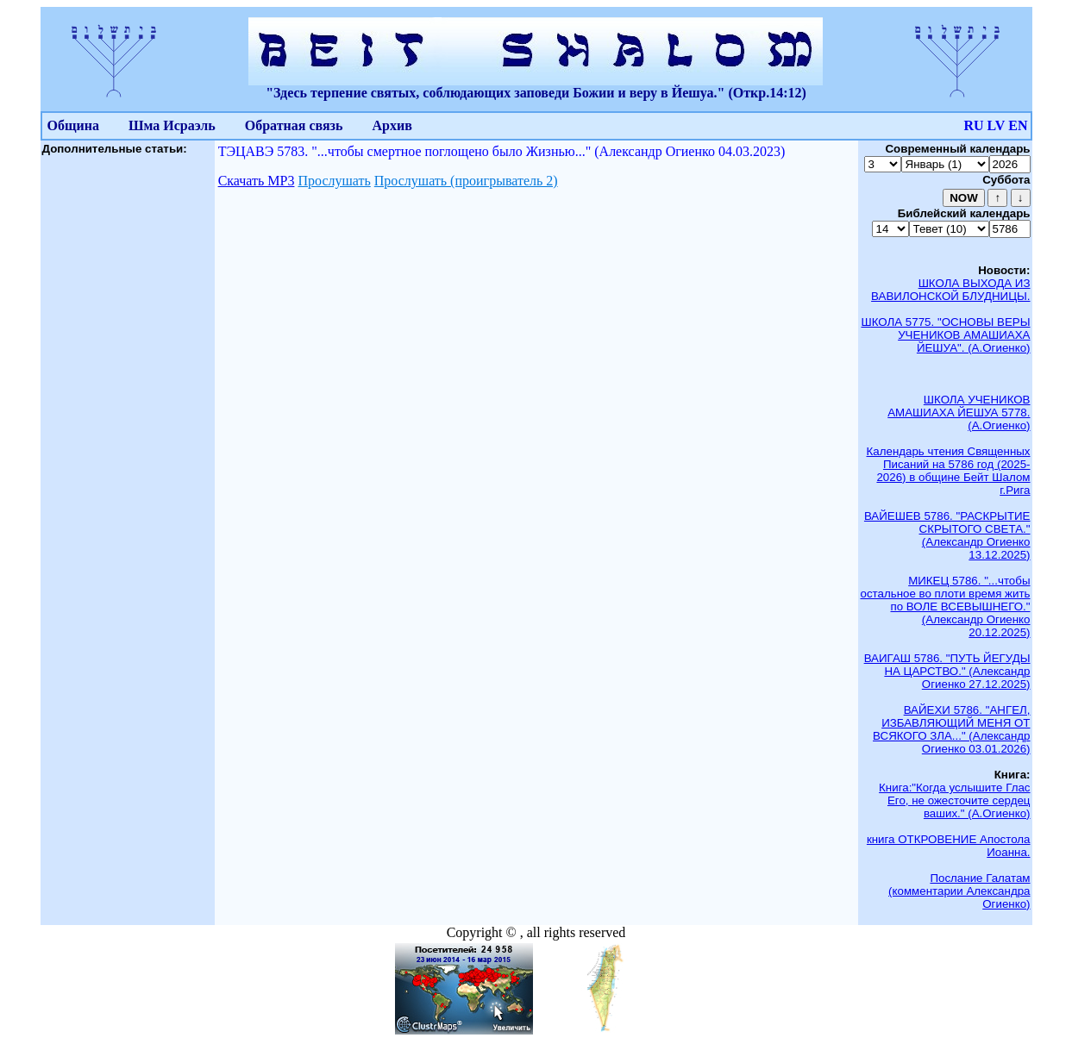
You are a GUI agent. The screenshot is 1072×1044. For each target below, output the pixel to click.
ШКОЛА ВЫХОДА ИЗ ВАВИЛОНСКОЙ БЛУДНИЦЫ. (950, 290)
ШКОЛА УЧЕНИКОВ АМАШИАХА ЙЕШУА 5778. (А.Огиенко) (958, 412)
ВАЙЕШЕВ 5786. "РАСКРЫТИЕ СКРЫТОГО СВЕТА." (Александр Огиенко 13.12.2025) (947, 535)
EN (1017, 125)
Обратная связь (294, 125)
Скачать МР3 (256, 180)
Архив (392, 125)
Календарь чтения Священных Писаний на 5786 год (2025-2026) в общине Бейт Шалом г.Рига (949, 471)
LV (996, 125)
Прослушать (334, 180)
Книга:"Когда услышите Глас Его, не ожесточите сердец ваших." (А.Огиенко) (954, 800)
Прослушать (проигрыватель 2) (466, 180)
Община (73, 125)
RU (973, 125)
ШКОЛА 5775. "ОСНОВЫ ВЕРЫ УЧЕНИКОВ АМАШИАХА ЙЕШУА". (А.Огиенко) (945, 335)
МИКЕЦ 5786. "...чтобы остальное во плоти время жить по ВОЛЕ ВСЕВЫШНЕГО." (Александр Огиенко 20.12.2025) (945, 606)
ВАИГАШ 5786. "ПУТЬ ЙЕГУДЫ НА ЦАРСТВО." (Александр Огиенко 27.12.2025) (947, 671)
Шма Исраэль (172, 125)
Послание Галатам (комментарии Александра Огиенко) (959, 891)
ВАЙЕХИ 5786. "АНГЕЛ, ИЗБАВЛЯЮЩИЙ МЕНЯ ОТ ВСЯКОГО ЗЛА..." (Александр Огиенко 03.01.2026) (951, 729)
